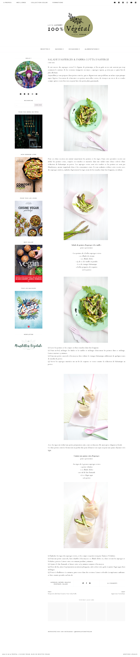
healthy (68, 582)
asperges (54, 582)
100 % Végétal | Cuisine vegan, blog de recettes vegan (28, 654)
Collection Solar (39, 2)
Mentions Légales (130, 654)
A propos (8, 2)
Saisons (58, 49)
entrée (61, 582)
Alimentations (91, 49)
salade (65, 584)
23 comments (112, 583)
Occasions (73, 49)
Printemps (57, 584)
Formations (58, 2)
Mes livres (21, 2)
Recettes (45, 49)
